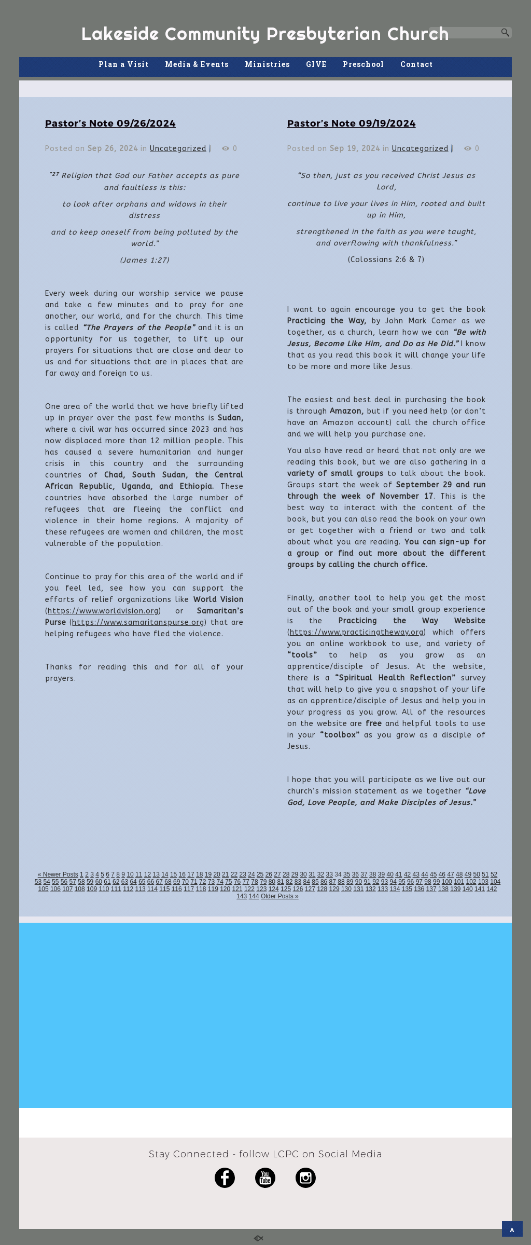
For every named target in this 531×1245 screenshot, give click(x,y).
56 (64, 881)
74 (219, 881)
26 (269, 874)
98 (427, 881)
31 (312, 874)
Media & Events (197, 64)
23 (243, 874)
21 (225, 874)
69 (176, 881)
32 (320, 874)
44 (424, 874)
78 (254, 881)
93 (384, 881)
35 (346, 874)
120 (225, 889)
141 (479, 889)
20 (216, 874)
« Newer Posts (58, 874)
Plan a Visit (124, 64)
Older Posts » (280, 896)
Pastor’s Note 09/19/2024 (351, 122)
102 (471, 881)
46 (442, 874)
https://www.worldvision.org (103, 611)
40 (389, 874)
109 (92, 889)
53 (38, 881)
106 (55, 889)
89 (349, 881)
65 (141, 881)
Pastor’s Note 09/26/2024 (110, 122)
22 (234, 874)
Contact (416, 64)
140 (468, 889)
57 (72, 881)
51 (485, 874)
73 (211, 881)
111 (116, 889)
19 (208, 874)
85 (315, 881)
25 (260, 874)
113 (140, 889)
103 (483, 881)
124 (274, 889)
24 (251, 874)
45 (433, 874)
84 (306, 881)
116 (177, 889)
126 (297, 889)
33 (329, 874)
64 (133, 881)
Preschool (363, 64)
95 (401, 881)
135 (407, 889)
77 (246, 881)
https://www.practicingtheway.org (357, 632)
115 (164, 889)
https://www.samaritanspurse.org (138, 622)
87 (332, 881)
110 (104, 889)
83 (298, 881)
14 (164, 874)
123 (261, 889)
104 (495, 881)
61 (107, 881)
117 (189, 889)
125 (286, 889)
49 (468, 874)
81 (280, 881)
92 (375, 881)
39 (381, 874)
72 (202, 881)
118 (200, 889)
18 (199, 874)
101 (459, 881)
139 (455, 889)
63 (124, 881)
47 (450, 874)
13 (155, 874)
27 (277, 874)
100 (447, 881)
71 (193, 881)
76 (237, 881)
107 (67, 889)
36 (355, 874)
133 (383, 889)
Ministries (267, 64)
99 (436, 881)
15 (173, 874)
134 (394, 889)
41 (398, 874)
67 (159, 881)
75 (228, 881)
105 (43, 889)
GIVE (316, 64)
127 (310, 889)
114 (152, 889)
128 (322, 889)
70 (185, 881)
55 (55, 881)
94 (393, 881)
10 (130, 874)
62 (116, 881)
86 (323, 881)
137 (431, 889)
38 (372, 874)
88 (341, 881)
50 (476, 874)
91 (367, 881)
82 (289, 881)
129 (334, 889)
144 (254, 896)
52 (494, 874)
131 (358, 889)
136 (419, 889)
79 (263, 881)
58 (81, 881)
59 (90, 881)
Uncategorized (178, 148)
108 (80, 889)
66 (150, 881)
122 (249, 889)
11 (138, 874)
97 (419, 881)
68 (167, 881)
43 (416, 874)
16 (182, 874)
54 (46, 881)
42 (407, 874)
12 (147, 874)
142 (491, 889)
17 (190, 874)
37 (363, 874)
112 (128, 889)
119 (213, 889)
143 (241, 896)
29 (294, 874)
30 (303, 874)
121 (237, 889)
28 (286, 874)
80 (272, 881)
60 (98, 881)
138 (443, 889)
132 (371, 889)
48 (459, 874)
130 (346, 889)
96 (410, 881)
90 (358, 881)
